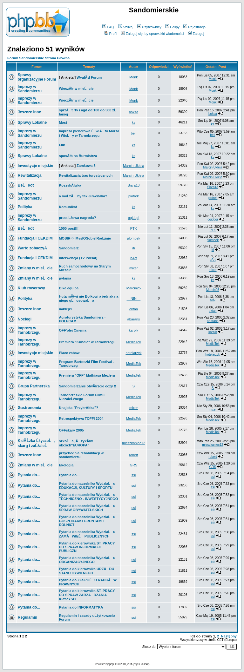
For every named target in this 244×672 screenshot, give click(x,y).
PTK (133, 228)
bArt (133, 258)
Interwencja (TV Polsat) (78, 258)
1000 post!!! (68, 228)
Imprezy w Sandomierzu (30, 88)
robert (133, 455)
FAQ (108, 27)
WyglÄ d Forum (89, 77)
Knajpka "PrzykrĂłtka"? (78, 408)
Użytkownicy (149, 27)
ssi (134, 475)
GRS (133, 465)
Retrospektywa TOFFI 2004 (81, 418)
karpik (133, 330)
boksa (133, 112)
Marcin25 (133, 288)
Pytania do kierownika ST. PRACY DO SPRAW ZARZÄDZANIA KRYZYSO (87, 595)
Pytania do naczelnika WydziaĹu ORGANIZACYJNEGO (87, 560)
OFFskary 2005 (71, 430)
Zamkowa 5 (86, 166)
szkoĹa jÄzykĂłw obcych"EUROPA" (76, 443)
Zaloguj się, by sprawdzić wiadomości (152, 34)
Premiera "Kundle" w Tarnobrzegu (87, 342)
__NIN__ (133, 298)
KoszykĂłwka (70, 185)
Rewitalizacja (30, 175)
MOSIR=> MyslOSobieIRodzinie (85, 238)
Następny (229, 636)
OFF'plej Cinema (72, 330)
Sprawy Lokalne (32, 122)
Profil (111, 34)
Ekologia (66, 465)
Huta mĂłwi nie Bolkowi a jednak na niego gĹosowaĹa (88, 298)
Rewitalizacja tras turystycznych (85, 175)
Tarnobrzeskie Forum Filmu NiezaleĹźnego (81, 397)
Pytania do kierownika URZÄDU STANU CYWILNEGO (86, 571)
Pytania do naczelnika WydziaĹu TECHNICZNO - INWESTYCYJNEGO (88, 497)
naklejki (65, 309)
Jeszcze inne (29, 112)
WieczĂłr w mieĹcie (76, 88)
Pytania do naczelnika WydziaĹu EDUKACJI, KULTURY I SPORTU (87, 486)
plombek (133, 238)
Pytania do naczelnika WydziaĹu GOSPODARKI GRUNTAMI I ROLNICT (87, 521)
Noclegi (24, 319)
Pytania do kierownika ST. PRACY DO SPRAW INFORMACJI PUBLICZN (87, 547)
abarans (133, 319)
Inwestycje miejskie (35, 165)
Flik (62, 145)
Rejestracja (194, 27)
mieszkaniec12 (133, 443)
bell (133, 133)
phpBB (113, 664)
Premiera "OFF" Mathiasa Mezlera (87, 375)
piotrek (133, 196)
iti (133, 248)
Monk (133, 77)
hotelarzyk (133, 353)
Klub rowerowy (31, 288)
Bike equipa (68, 288)
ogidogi (133, 218)
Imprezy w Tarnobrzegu (29, 330)
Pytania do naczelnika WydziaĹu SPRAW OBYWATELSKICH (87, 508)
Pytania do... (29, 475)
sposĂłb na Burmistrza (78, 156)
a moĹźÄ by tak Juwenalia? (83, 196)
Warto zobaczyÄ (34, 248)
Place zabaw (69, 353)
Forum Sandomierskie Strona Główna (38, 58)
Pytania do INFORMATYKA (81, 607)
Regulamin (27, 617)
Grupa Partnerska (34, 386)
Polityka (25, 207)
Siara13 (133, 185)
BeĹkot (26, 185)
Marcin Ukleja (133, 166)
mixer (133, 268)
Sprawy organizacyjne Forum (37, 77)
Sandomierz (68, 248)
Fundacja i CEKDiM (35, 238)
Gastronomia (29, 407)
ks (133, 122)
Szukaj (125, 27)
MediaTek (133, 342)
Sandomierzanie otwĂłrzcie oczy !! (87, 386)
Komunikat (68, 207)
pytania (65, 278)
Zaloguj (196, 34)
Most (63, 122)
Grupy (172, 27)
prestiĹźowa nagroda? (77, 218)
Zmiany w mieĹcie (35, 268)
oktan (133, 309)
